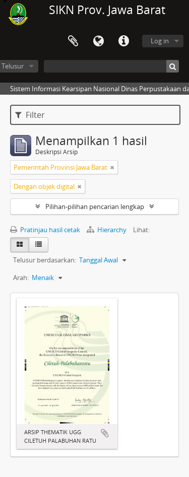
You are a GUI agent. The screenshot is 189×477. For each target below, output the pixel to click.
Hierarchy (107, 229)
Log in (160, 40)
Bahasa (98, 41)
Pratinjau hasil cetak (45, 229)
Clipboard (73, 41)
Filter (30, 114)
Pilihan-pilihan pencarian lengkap (94, 206)
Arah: (21, 277)
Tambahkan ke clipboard (105, 433)
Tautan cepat (123, 41)
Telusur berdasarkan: (44, 259)
